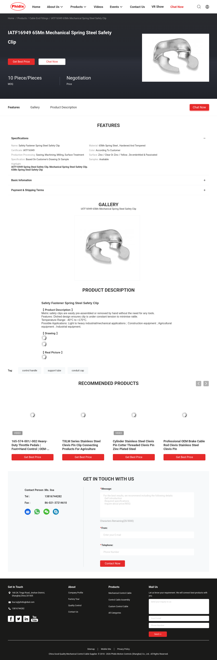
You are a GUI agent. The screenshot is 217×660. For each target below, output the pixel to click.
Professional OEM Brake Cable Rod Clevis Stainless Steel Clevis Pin (184, 445)
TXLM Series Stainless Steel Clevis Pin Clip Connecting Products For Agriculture (81, 445)
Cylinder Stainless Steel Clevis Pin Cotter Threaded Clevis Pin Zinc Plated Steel (133, 445)
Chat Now (52, 61)
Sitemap (91, 649)
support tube (54, 370)
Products (22, 18)
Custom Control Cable (118, 606)
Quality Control (75, 605)
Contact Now (112, 563)
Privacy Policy (123, 649)
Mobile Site (106, 649)
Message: (106, 488)
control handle (29, 370)
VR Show (158, 6)
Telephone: (107, 545)
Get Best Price (21, 61)
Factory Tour (73, 599)
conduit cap (78, 370)
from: (104, 528)
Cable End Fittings (39, 18)
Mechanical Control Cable (119, 593)
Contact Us (73, 612)
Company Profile (75, 593)
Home (11, 18)
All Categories (114, 613)
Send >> (157, 634)
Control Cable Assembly (119, 600)
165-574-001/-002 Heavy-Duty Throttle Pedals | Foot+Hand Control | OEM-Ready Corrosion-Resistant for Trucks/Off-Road (32, 448)
